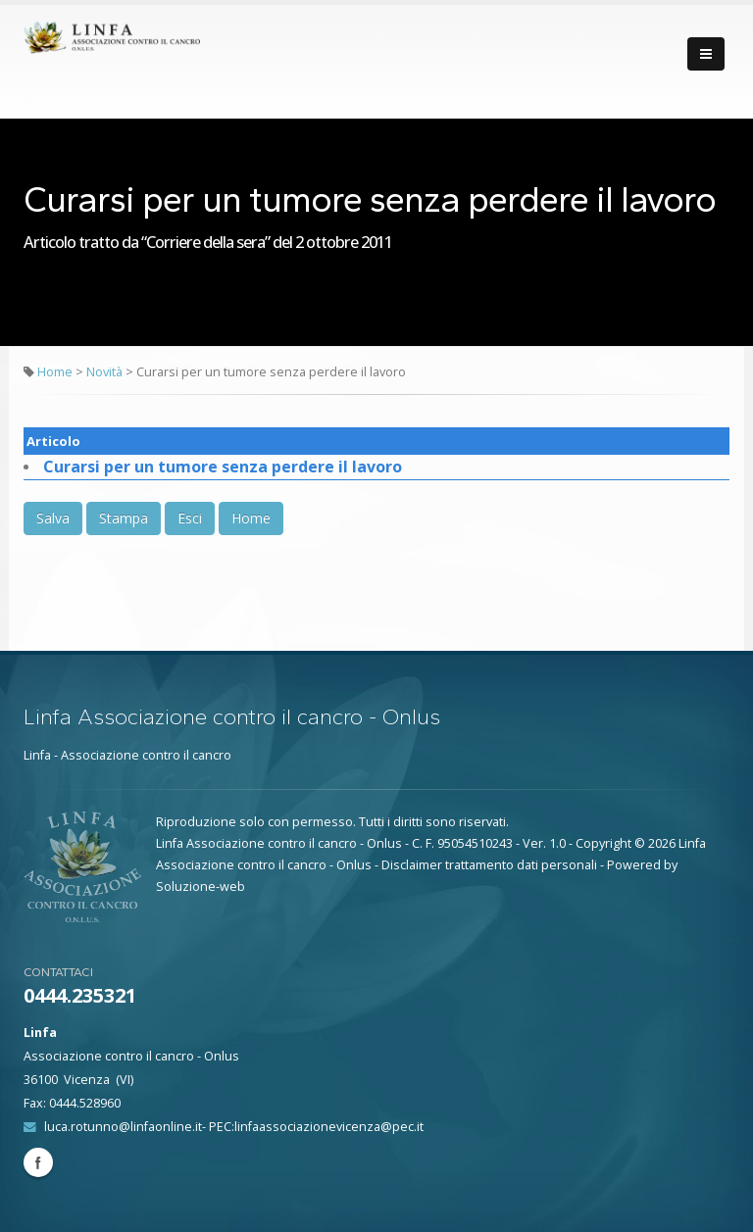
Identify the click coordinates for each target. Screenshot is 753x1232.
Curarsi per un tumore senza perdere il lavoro (222, 466)
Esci (189, 518)
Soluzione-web (200, 886)
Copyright (603, 843)
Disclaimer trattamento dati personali (489, 865)
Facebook (38, 1162)
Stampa (123, 518)
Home (55, 372)
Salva (53, 518)
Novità (106, 372)
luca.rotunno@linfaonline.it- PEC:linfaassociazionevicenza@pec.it (234, 1126)
